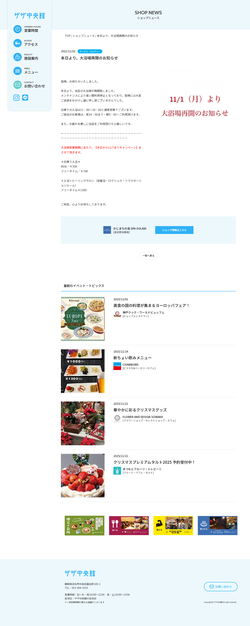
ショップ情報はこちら (174, 230)
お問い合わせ (223, 586)
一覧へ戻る (148, 255)
